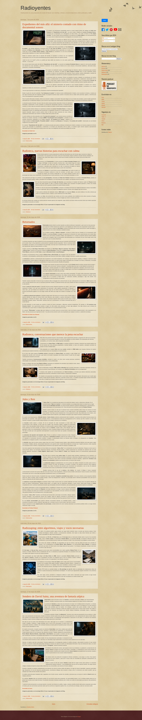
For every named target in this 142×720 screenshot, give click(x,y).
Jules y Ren (28, 399)
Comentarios (106, 41)
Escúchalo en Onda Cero (28, 130)
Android (103, 105)
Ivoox (103, 97)
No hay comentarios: (35, 138)
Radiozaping (28, 586)
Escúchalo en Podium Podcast (30, 508)
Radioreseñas (29, 140)
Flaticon (110, 132)
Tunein (103, 101)
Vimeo (103, 120)
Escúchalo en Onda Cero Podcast (30, 314)
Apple (103, 99)
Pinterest (104, 122)
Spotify (103, 103)
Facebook (104, 114)
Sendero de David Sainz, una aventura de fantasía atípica (53, 596)
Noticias (103, 66)
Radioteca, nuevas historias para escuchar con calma (50, 150)
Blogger (79, 716)
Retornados (28, 221)
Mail (102, 124)
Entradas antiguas (92, 704)
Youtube (103, 118)
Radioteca (28, 211)
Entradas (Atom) (30, 707)
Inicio (53, 704)
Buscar (104, 51)
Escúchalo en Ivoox (27, 688)
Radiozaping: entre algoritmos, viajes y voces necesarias (53, 527)
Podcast (103, 68)
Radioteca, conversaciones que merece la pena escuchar (52, 334)
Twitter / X (104, 116)
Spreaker (104, 107)
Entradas (105, 38)
